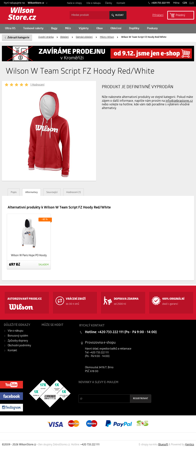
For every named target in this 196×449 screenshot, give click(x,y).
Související (52, 192)
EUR (191, 3)
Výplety (84, 28)
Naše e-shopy (74, 3)
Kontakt (121, 3)
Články (108, 3)
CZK (185, 3)
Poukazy (152, 28)
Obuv (99, 28)
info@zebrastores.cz (179, 101)
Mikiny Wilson (107, 37)
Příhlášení (157, 15)
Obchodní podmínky (19, 345)
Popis (14, 192)
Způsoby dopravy (18, 340)
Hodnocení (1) (73, 192)
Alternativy (31, 192)
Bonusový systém (18, 335)
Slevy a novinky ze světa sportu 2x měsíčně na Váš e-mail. (111, 389)
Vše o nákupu (93, 3)
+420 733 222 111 (160, 3)
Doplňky (134, 28)
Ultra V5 (10, 28)
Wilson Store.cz (22, 14)
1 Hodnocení (37, 84)
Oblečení (115, 28)
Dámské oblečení (84, 37)
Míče (68, 28)
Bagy (54, 28)
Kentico (189, 444)
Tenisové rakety (33, 28)
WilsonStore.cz (36, 3)
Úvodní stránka (46, 37)
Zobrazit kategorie (18, 37)
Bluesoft (163, 444)
